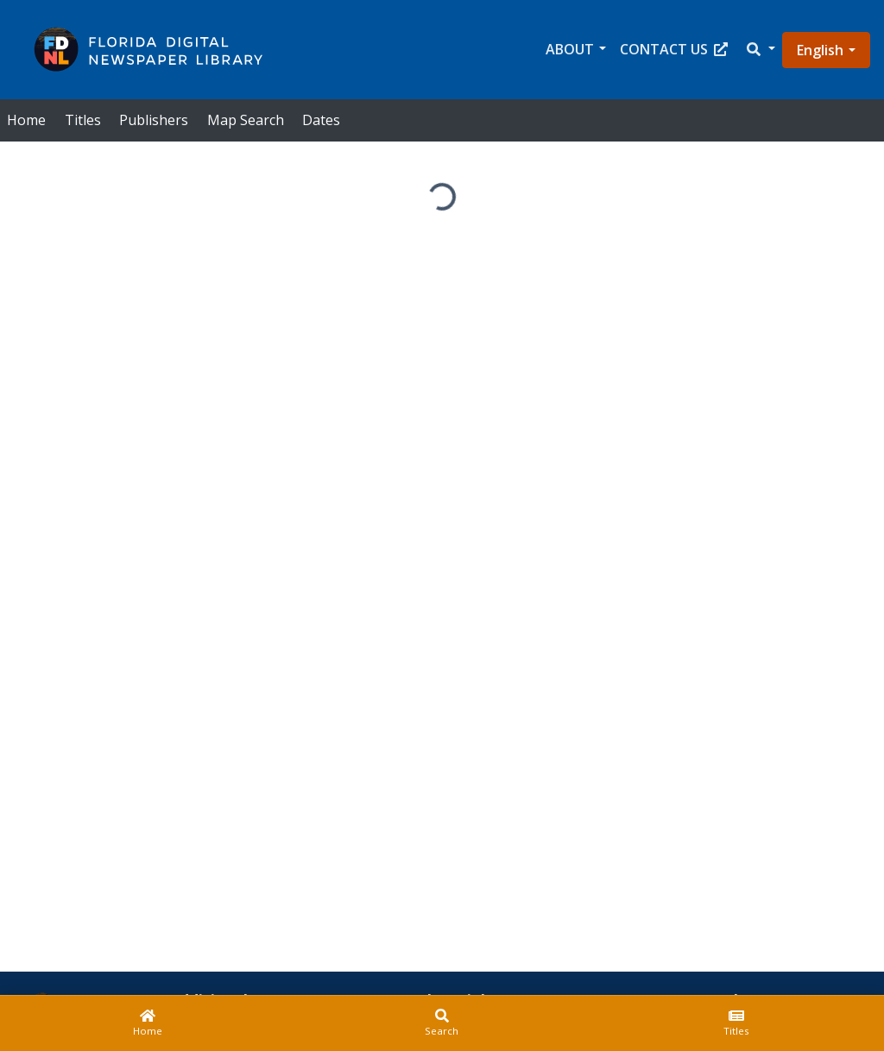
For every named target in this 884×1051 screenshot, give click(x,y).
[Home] (147, 1023)
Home (26, 119)
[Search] (441, 1023)
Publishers (153, 119)
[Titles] (737, 1023)
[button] (759, 49)
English (820, 50)
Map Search (245, 119)
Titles (83, 119)
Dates (321, 119)
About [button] (570, 49)
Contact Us (674, 49)
